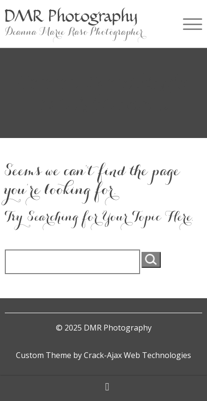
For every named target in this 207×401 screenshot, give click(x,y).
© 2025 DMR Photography (104, 327)
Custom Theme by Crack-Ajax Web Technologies (103, 355)
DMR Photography (71, 16)
